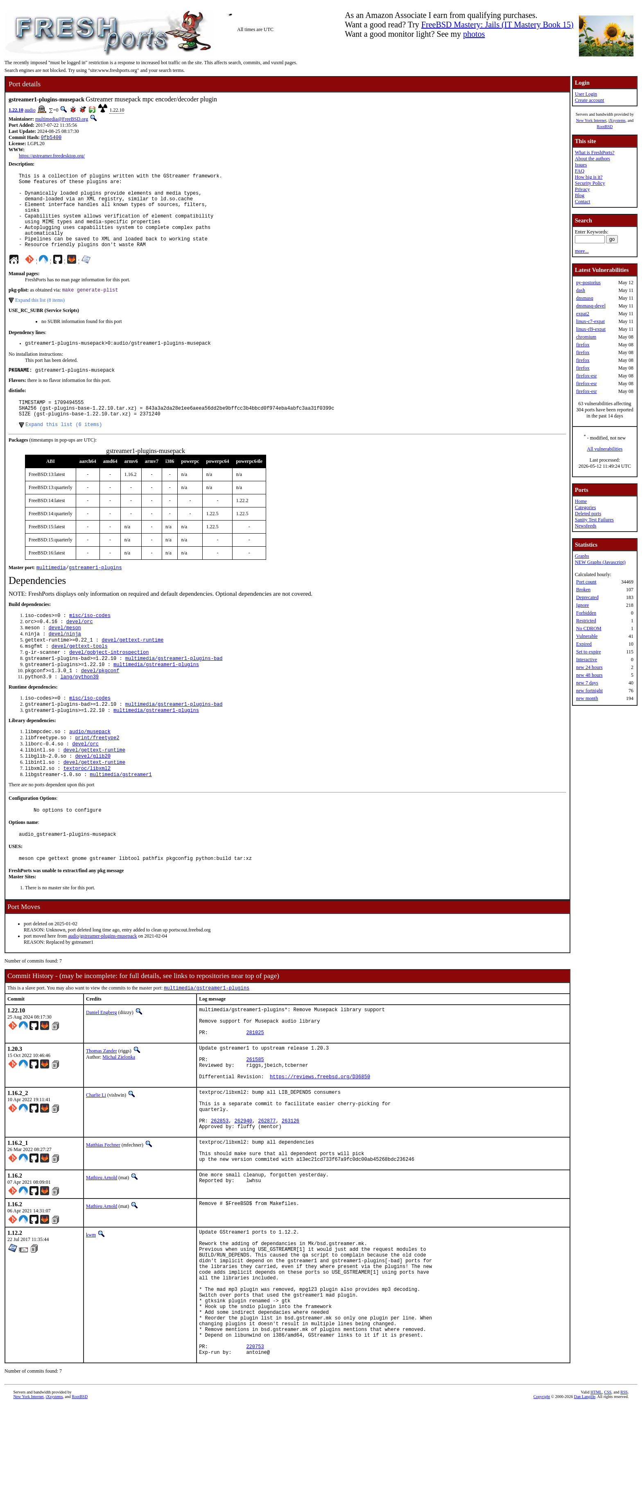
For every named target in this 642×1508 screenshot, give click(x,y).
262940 (243, 1189)
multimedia (51, 593)
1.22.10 (16, 110)
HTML (596, 1494)
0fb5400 (51, 138)
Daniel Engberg (101, 1061)
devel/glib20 (92, 797)
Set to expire (588, 652)
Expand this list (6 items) (63, 449)
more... (582, 251)
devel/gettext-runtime (132, 669)
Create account (589, 100)
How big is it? (589, 177)
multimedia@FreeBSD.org (61, 119)
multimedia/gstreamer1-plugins (156, 697)
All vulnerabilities (605, 449)
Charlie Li (96, 1157)
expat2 (582, 313)
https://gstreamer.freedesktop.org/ (52, 156)
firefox (583, 345)
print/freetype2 (97, 776)
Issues (581, 165)
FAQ (579, 171)
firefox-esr (586, 376)
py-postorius (588, 282)
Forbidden (586, 613)
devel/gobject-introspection (109, 683)
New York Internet (591, 120)
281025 (255, 1086)
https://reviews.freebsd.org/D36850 (320, 1138)
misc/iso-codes (90, 641)
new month (587, 698)
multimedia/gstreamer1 (120, 818)
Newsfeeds (586, 526)
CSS (607, 1494)
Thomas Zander (101, 1105)
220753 (255, 1447)
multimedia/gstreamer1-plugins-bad (174, 690)
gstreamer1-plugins (95, 593)
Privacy (582, 189)
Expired (584, 644)
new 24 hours (589, 667)
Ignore (582, 605)
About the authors (592, 159)
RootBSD (605, 126)
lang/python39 (79, 711)
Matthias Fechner (103, 1215)
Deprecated (587, 597)
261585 (255, 1117)
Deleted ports (588, 513)
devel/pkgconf (100, 704)
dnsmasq (584, 298)
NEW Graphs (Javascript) (600, 562)
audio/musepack (90, 769)
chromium (586, 337)
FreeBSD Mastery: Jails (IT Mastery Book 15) (497, 24)
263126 (290, 1189)
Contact (582, 201)
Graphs (582, 556)
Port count (586, 582)
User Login (586, 94)
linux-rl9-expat (591, 329)
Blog (579, 195)
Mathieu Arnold (101, 1253)
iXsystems (617, 120)
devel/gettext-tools (80, 676)
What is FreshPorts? (595, 152)
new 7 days (587, 683)
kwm (91, 1310)
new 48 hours (589, 675)
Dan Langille (584, 1499)
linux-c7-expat (590, 321)
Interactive (586, 659)
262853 (219, 1189)
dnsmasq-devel (591, 306)
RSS (624, 1494)
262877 (267, 1189)
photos (474, 33)
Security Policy (590, 183)
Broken (583, 589)
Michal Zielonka (118, 1111)
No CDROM (588, 628)
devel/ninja (65, 662)
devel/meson (65, 655)
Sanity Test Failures (594, 520)
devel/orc (79, 648)
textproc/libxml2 (87, 811)
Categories (585, 507)
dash (580, 290)
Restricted (586, 621)
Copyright (541, 1499)
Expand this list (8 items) (40, 318)
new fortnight (589, 690)
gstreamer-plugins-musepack (108, 983)
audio (30, 110)
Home (581, 501)
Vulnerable (587, 636)
